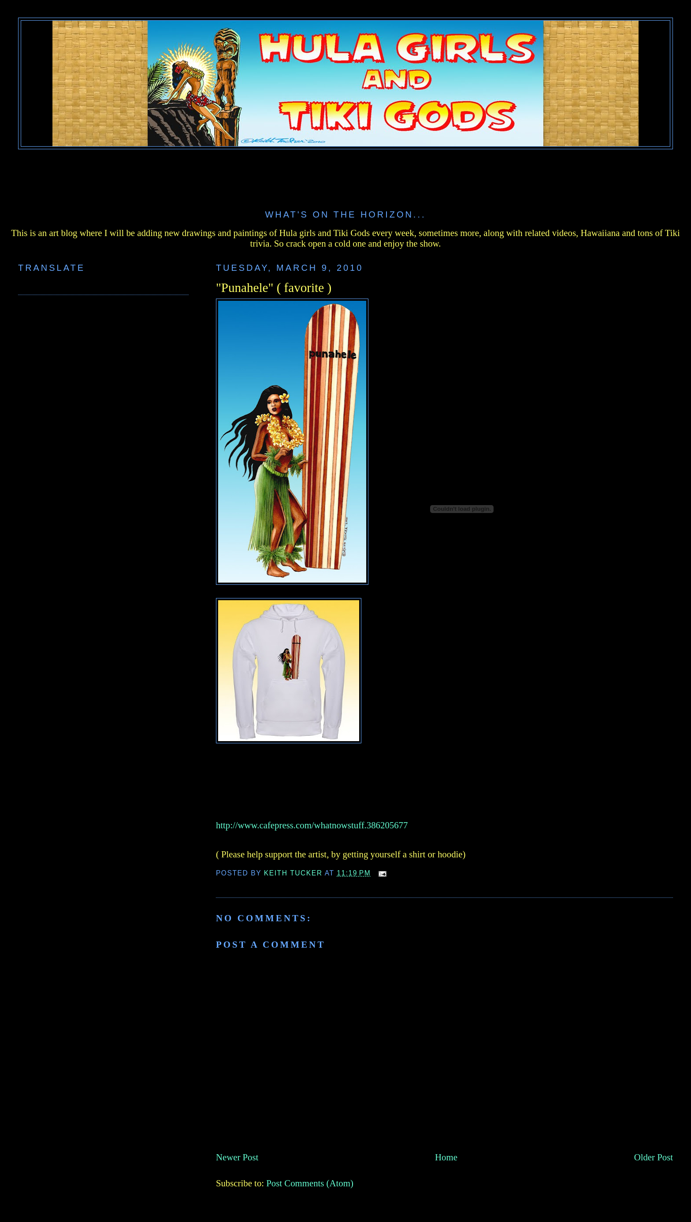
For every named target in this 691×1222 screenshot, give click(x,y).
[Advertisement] (345, 173)
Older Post (653, 1157)
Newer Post (237, 1157)
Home (446, 1157)
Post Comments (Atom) (309, 1183)
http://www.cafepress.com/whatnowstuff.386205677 (312, 825)
